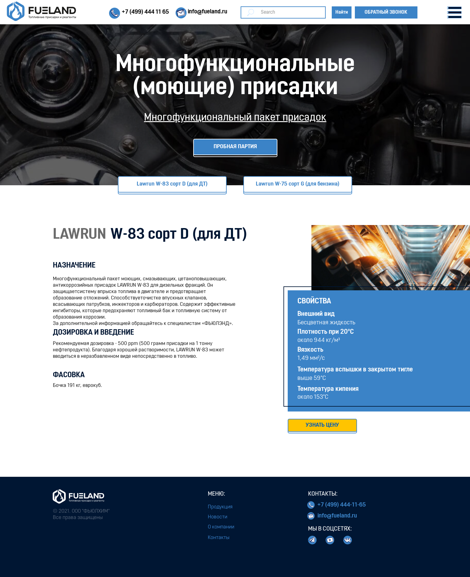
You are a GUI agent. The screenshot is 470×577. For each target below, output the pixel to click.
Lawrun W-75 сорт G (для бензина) (297, 184)
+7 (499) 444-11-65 (341, 505)
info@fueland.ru (337, 516)
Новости (217, 517)
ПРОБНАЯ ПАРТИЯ (235, 147)
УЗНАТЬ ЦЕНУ (322, 425)
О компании (221, 527)
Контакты (218, 537)
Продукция (220, 507)
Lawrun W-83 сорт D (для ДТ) (172, 184)
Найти (341, 12)
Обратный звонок (386, 12)
